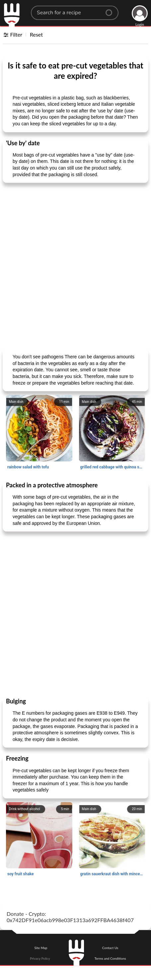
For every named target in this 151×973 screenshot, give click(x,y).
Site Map (40, 948)
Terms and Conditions (110, 958)
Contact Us (110, 948)
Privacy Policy (40, 958)
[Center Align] (111, 10)
